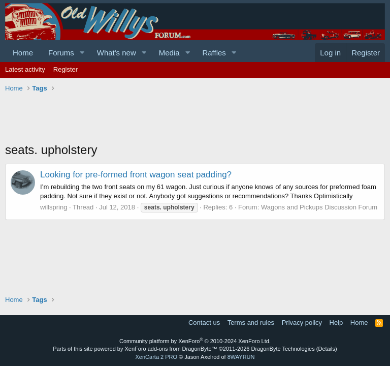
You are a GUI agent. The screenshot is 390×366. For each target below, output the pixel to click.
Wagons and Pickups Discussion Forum (319, 207)
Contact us (204, 322)
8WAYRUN (241, 357)
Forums (61, 52)
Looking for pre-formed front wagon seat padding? (136, 174)
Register (65, 69)
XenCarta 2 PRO (157, 357)
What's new (116, 52)
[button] (82, 52)
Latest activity (25, 69)
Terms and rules (251, 322)
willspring (53, 207)
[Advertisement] (190, 118)
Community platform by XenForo (195, 341)
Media (169, 52)
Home (23, 52)
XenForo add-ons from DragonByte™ (171, 349)
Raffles (213, 52)
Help (336, 322)
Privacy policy (302, 322)
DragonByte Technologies (283, 349)
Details (326, 349)
